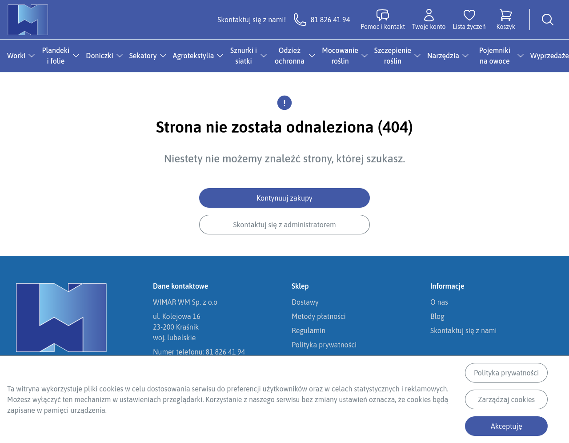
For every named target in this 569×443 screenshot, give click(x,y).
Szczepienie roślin (392, 55)
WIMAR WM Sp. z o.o (185, 302)
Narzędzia (443, 56)
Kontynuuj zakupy (284, 198)
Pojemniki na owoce (494, 55)
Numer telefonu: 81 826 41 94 (199, 352)
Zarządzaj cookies (506, 399)
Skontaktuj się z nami (463, 330)
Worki (16, 56)
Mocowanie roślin (340, 55)
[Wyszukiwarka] (548, 20)
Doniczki (99, 56)
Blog (437, 316)
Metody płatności (319, 316)
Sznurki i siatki (243, 55)
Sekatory (143, 56)
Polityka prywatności (506, 373)
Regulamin (308, 330)
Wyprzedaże (549, 56)
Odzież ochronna (290, 55)
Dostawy (305, 302)
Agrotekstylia (193, 56)
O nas (439, 302)
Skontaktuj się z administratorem (284, 225)
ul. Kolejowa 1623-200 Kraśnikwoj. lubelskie (176, 327)
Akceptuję (506, 426)
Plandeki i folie (56, 55)
